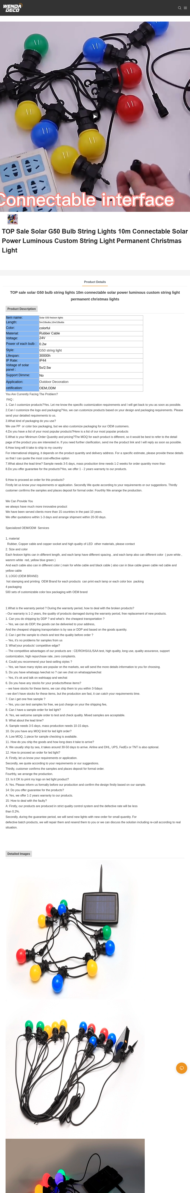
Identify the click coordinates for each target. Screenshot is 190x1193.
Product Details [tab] (95, 282)
